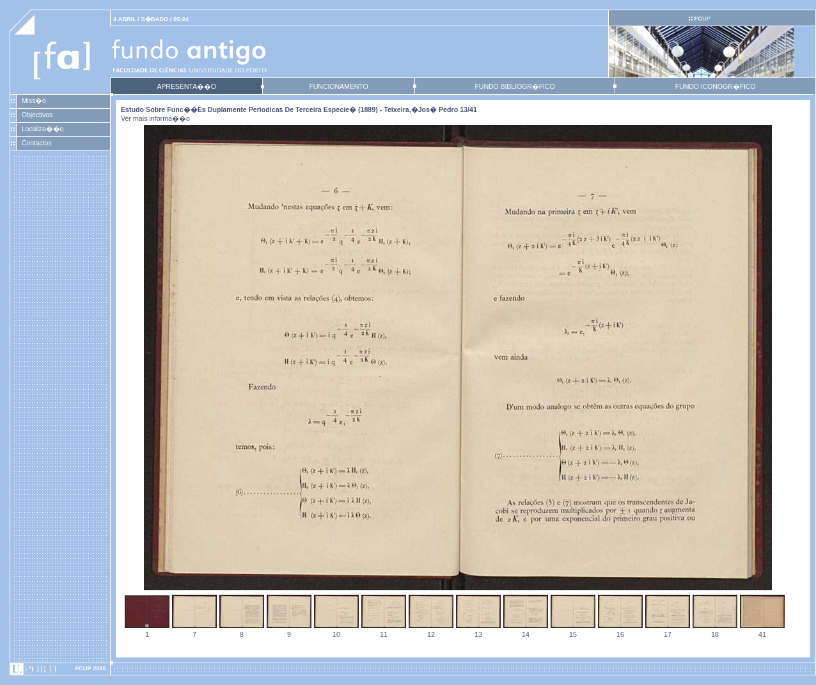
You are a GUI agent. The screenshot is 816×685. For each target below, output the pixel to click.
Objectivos (37, 114)
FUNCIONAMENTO (338, 86)
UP (702, 18)
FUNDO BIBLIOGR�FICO (514, 86)
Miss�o (34, 100)
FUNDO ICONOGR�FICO (715, 86)
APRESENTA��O (186, 86)
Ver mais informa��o (155, 118)
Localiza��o (43, 129)
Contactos (37, 143)
